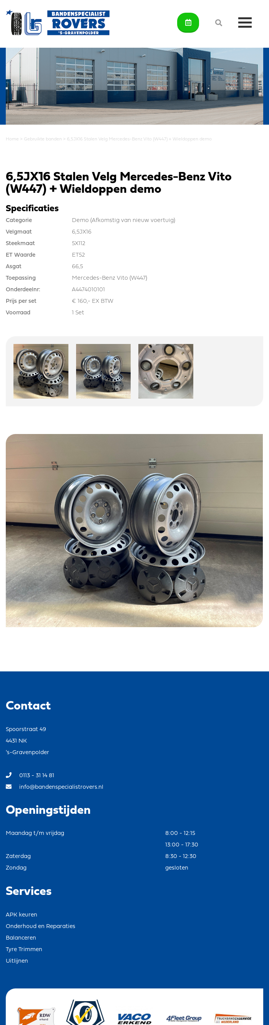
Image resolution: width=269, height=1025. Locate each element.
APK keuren (21, 915)
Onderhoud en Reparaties (40, 927)
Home (12, 139)
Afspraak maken (188, 22)
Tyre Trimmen (24, 950)
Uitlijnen (17, 961)
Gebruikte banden (43, 139)
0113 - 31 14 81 (30, 775)
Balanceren (21, 938)
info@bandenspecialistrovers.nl (54, 787)
